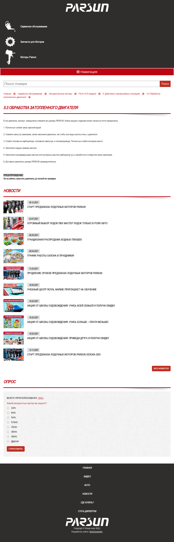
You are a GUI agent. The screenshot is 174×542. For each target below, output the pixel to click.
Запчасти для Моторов (32, 41)
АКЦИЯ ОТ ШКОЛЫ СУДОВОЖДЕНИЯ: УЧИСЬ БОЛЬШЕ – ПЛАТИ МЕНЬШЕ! (67, 321)
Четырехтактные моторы (60, 94)
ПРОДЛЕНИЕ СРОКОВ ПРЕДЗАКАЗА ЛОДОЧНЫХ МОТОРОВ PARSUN (64, 273)
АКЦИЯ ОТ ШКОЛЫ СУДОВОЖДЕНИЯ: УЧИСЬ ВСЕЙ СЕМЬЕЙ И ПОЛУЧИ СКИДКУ (71, 305)
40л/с (14, 436)
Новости (87, 493)
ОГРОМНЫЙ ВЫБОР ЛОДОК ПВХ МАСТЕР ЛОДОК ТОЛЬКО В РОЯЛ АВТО (67, 223)
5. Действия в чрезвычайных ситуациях (121, 94)
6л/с (13, 412)
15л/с (14, 427)
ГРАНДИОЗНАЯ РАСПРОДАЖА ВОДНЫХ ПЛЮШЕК (54, 239)
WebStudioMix (95, 532)
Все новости (161, 368)
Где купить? (87, 502)
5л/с (13, 417)
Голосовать (16, 449)
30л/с (14, 432)
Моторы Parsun (28, 57)
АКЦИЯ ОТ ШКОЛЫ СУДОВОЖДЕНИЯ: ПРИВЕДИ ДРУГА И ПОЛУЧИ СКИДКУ (68, 338)
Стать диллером (87, 511)
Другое (15, 441)
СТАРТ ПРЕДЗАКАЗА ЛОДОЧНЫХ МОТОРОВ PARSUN (56, 206)
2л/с (13, 408)
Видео (87, 476)
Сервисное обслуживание (33, 26)
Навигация (87, 72)
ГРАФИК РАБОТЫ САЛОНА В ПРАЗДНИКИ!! (50, 255)
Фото (87, 485)
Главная (7, 94)
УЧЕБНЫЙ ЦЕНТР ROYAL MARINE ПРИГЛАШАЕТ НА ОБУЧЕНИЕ (62, 289)
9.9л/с (14, 422)
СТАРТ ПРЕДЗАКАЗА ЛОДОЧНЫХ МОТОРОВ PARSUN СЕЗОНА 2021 (64, 354)
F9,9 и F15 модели (87, 94)
